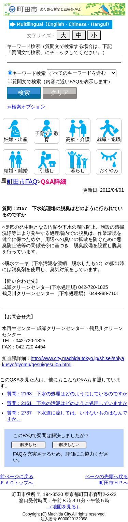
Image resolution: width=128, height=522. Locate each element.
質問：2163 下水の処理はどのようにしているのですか (67, 393)
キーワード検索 (29, 73)
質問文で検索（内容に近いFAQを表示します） (62, 81)
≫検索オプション (26, 107)
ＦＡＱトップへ (16, 482)
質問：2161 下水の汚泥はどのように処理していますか (67, 403)
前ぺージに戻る (16, 476)
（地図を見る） (64, 506)
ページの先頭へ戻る (106, 476)
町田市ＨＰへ (113, 482)
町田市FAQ (22, 181)
